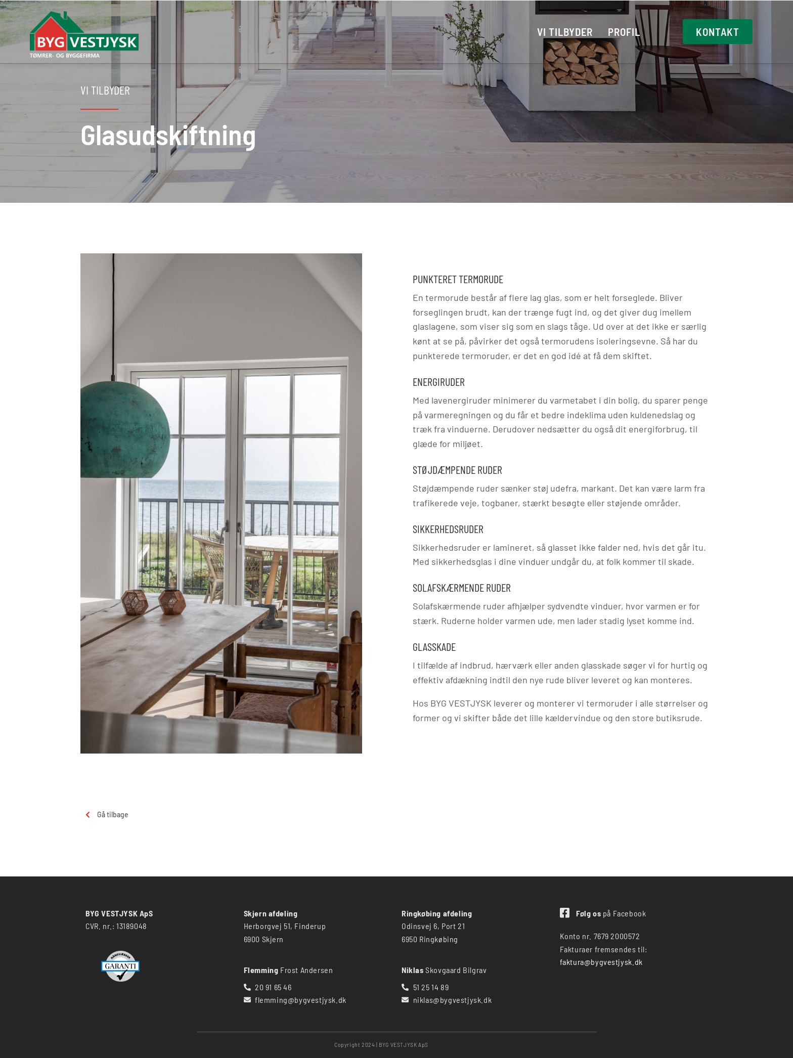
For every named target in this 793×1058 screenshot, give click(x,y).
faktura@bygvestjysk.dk (601, 961)
